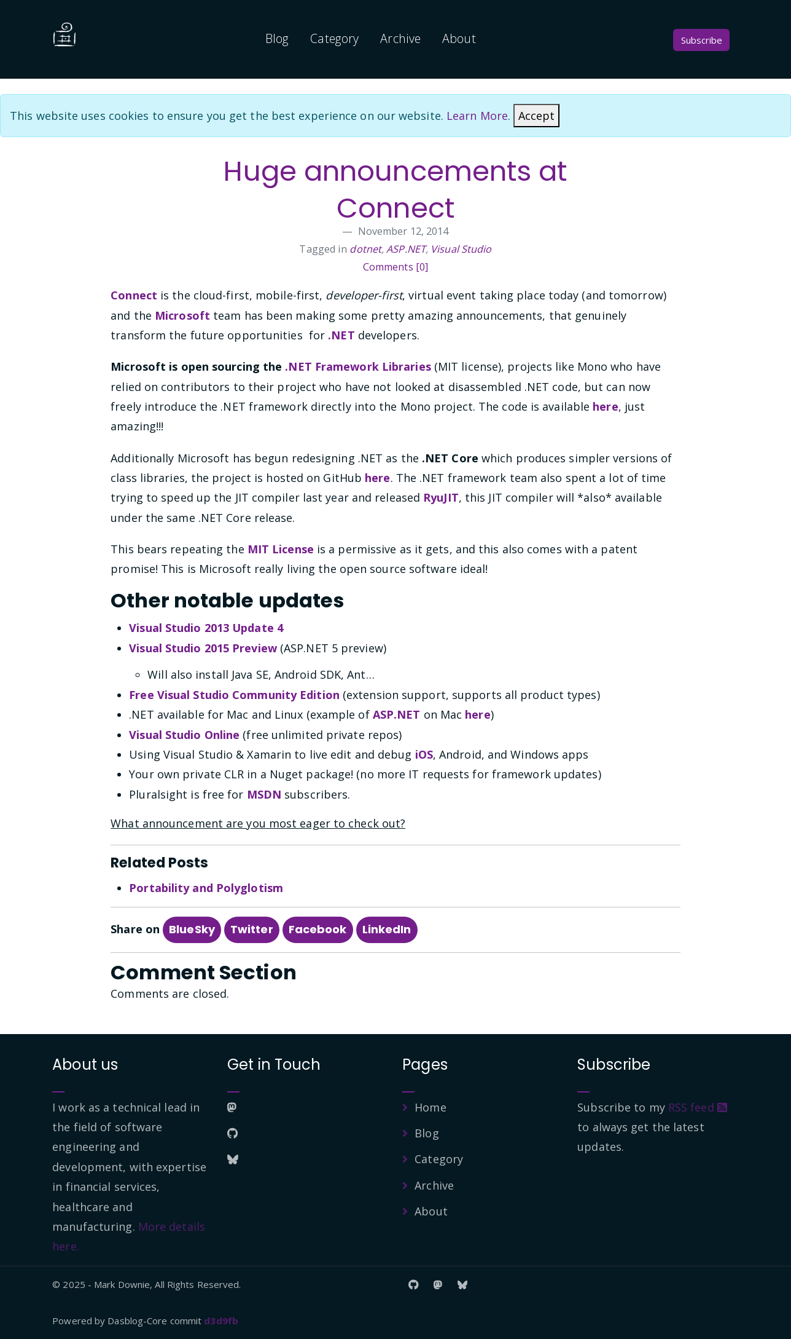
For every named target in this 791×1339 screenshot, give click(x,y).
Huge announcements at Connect (395, 189)
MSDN (264, 794)
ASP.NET (406, 249)
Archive (400, 38)
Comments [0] (395, 267)
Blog (277, 38)
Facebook (318, 929)
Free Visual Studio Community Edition (234, 694)
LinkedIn (386, 929)
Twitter (251, 929)
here (605, 406)
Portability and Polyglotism (206, 887)
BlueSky (192, 929)
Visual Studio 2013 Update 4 (206, 627)
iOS (424, 754)
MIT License (280, 549)
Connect (134, 295)
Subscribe (701, 40)
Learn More (477, 115)
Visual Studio (461, 249)
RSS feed (697, 1107)
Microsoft (182, 315)
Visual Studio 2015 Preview (203, 648)
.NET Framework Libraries (358, 366)
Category (334, 38)
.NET (341, 335)
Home (430, 1107)
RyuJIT (441, 497)
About (459, 38)
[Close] (536, 115)
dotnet (365, 249)
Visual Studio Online (184, 734)
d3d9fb (221, 1320)
